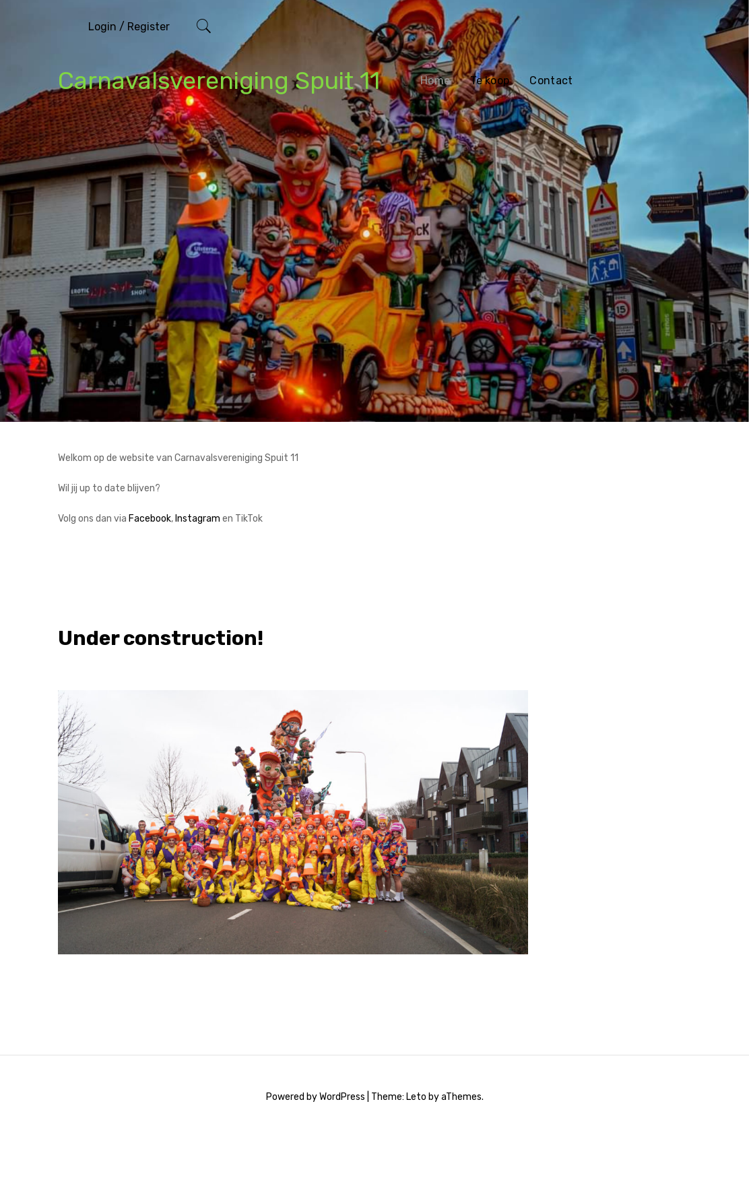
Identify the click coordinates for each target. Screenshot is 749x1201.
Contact (551, 80)
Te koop (489, 80)
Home (435, 80)
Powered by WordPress (315, 1097)
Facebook (150, 518)
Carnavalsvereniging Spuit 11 (219, 80)
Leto (416, 1097)
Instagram (197, 518)
